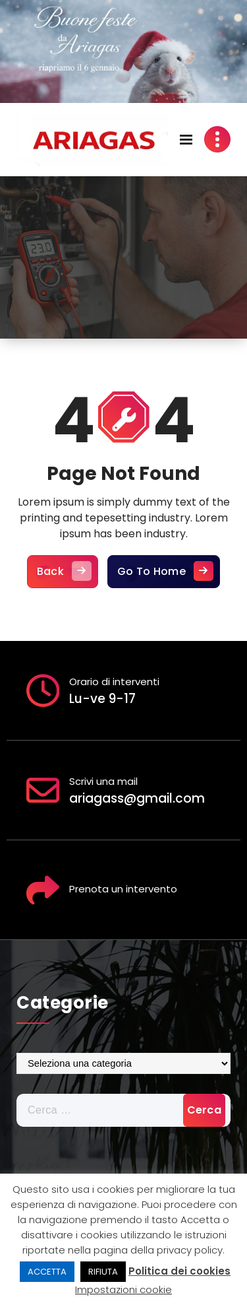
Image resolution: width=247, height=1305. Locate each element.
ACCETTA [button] (47, 1271)
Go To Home (163, 576)
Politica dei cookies (179, 1271)
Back (62, 576)
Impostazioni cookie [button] (123, 1289)
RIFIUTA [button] (103, 1271)
